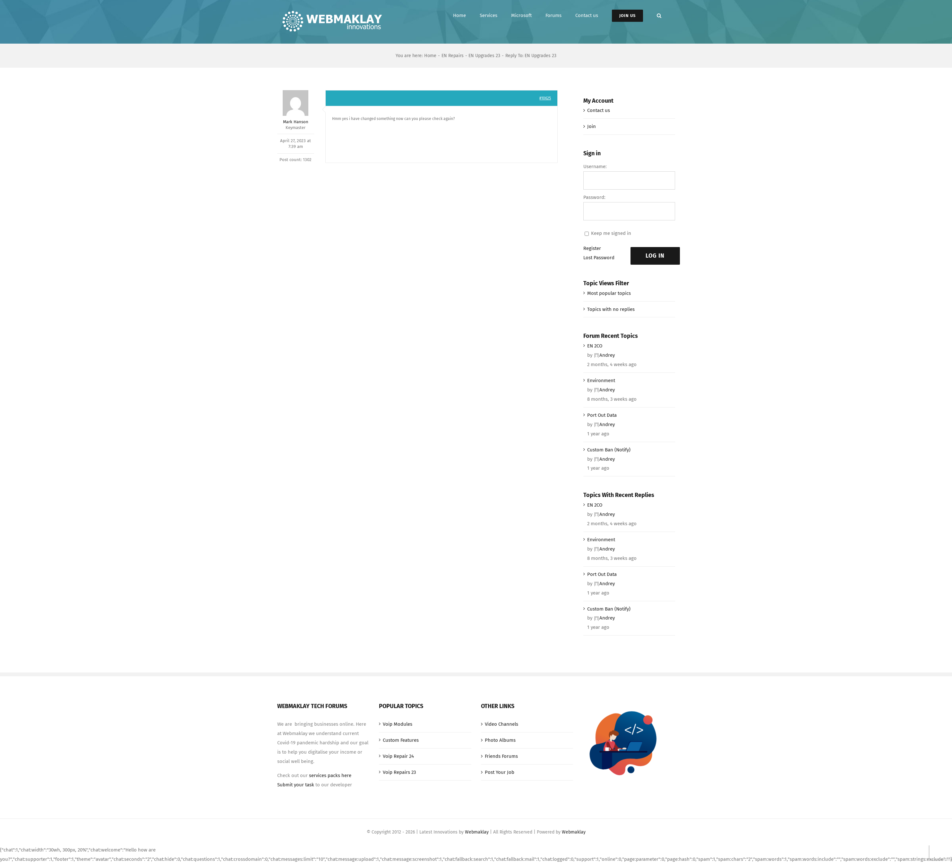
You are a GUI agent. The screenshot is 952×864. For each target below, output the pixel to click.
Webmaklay (477, 832)
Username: (595, 166)
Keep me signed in (611, 233)
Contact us (598, 110)
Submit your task (295, 785)
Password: (594, 197)
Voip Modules (397, 724)
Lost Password (598, 258)
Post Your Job (499, 772)
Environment (601, 380)
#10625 (545, 98)
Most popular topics (609, 293)
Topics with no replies (611, 309)
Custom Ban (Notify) (608, 450)
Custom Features (401, 740)
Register (592, 248)
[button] (659, 15)
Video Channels (501, 724)
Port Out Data (602, 415)
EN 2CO (594, 346)
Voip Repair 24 (398, 756)
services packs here (330, 775)
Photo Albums (500, 740)
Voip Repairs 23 (399, 772)
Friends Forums (501, 756)
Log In (655, 255)
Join (591, 126)
